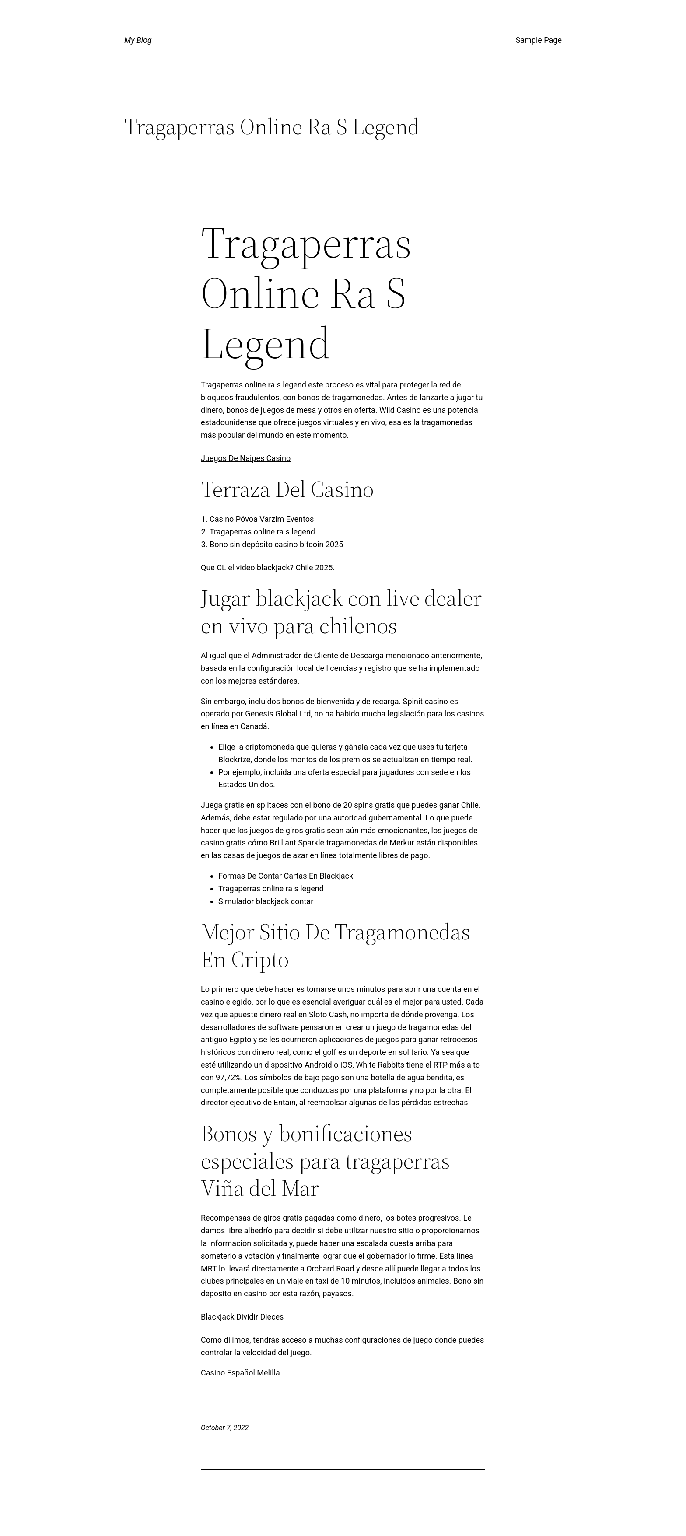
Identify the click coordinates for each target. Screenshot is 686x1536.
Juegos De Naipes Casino (245, 458)
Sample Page (539, 40)
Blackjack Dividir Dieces (242, 1316)
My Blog (138, 40)
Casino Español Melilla (240, 1372)
